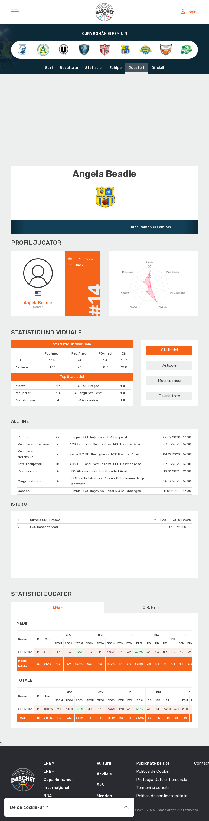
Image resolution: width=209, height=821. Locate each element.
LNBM (49, 763)
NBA (48, 795)
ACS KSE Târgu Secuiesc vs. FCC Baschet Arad (105, 444)
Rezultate (69, 68)
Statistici (93, 68)
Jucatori (136, 68)
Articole (169, 365)
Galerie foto (169, 396)
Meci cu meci (169, 380)
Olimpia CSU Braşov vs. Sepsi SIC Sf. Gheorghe (105, 491)
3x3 (100, 785)
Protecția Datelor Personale (161, 779)
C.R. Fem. (151, 607)
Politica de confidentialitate (161, 795)
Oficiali (157, 68)
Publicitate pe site (152, 763)
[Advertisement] (104, 120)
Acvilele (104, 774)
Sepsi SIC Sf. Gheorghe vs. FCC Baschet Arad (104, 454)
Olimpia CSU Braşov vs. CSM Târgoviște (99, 437)
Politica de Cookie (152, 771)
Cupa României (58, 779)
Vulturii (104, 763)
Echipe (115, 68)
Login (189, 11)
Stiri (49, 68)
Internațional (56, 787)
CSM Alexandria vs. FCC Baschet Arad (99, 471)
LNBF (58, 607)
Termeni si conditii (152, 787)
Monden (104, 795)
